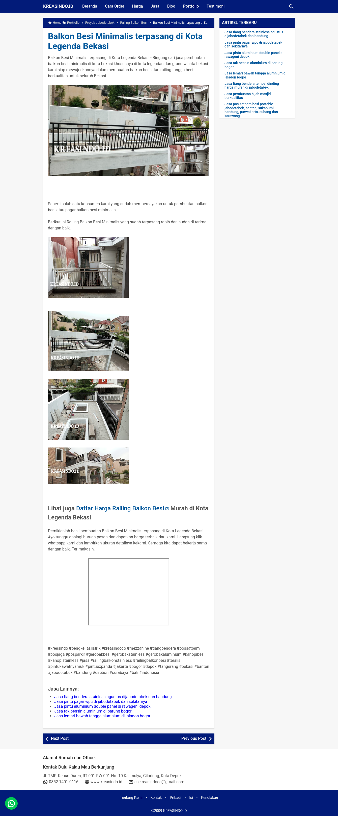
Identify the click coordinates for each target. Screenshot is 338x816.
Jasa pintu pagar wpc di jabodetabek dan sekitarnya (100, 701)
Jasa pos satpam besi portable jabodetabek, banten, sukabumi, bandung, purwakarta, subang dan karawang (251, 110)
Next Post (60, 738)
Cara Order (115, 6)
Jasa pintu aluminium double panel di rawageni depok (102, 706)
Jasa (156, 6)
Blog (172, 6)
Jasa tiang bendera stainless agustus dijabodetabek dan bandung (113, 696)
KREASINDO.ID (58, 6)
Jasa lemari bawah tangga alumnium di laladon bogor (102, 716)
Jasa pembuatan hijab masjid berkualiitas (247, 96)
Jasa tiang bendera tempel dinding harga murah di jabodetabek (251, 85)
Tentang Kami (131, 798)
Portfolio (193, 6)
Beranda (89, 6)
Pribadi (175, 798)
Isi (191, 798)
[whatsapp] (11, 804)
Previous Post (193, 738)
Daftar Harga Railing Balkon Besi (120, 508)
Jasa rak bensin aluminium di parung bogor (93, 711)
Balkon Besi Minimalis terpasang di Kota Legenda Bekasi (128, 41)
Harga (138, 6)
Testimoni (218, 6)
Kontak (156, 798)
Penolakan (209, 798)
